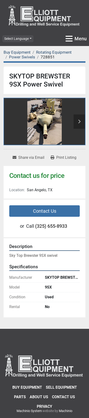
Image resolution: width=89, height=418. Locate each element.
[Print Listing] (63, 157)
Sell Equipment (61, 387)
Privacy (44, 406)
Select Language (16, 39)
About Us (39, 397)
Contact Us (44, 211)
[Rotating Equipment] (54, 52)
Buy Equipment (27, 387)
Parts (20, 397)
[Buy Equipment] (17, 52)
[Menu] (69, 38)
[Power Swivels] (22, 57)
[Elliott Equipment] (44, 365)
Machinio (65, 411)
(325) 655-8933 (51, 226)
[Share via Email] (28, 157)
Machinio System (29, 411)
